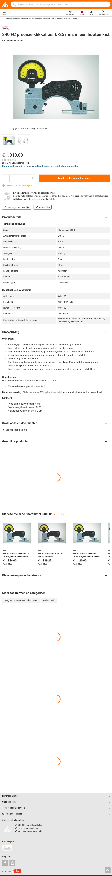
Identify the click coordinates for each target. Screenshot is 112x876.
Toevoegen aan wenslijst (16, 207)
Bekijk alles (59, 514)
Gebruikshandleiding (14, 429)
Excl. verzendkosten (20, 163)
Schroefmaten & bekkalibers (66, 18)
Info (53, 199)
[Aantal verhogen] (32, 178)
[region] (56, 140)
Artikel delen (42, 207)
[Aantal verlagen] (5, 178)
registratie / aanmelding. (67, 166)
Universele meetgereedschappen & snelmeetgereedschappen (26, 18)
